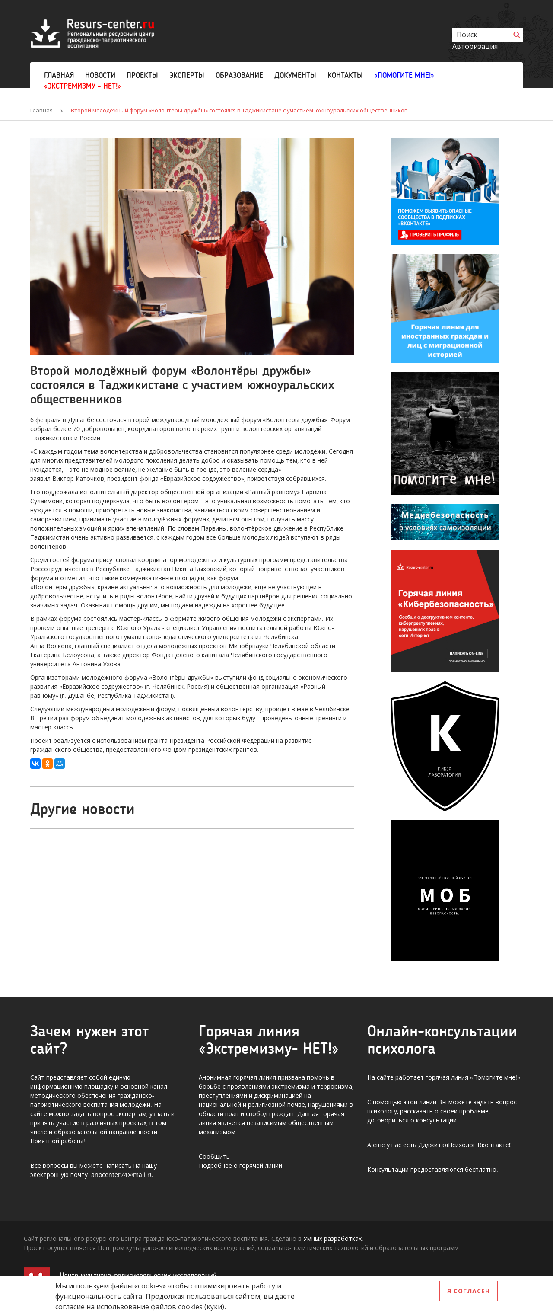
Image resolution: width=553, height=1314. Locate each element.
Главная (59, 75)
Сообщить (214, 1156)
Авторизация (475, 46)
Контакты (345, 75)
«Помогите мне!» (404, 75)
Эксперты (186, 75)
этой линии (420, 1102)
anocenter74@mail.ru (122, 1174)
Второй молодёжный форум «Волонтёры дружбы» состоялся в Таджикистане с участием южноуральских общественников (239, 110)
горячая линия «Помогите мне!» (473, 1077)
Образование (239, 75)
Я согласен (468, 1291)
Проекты (142, 75)
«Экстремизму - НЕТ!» (82, 86)
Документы (295, 75)
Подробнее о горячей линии (240, 1165)
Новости (100, 75)
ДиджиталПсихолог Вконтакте (463, 1145)
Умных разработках (332, 1238)
